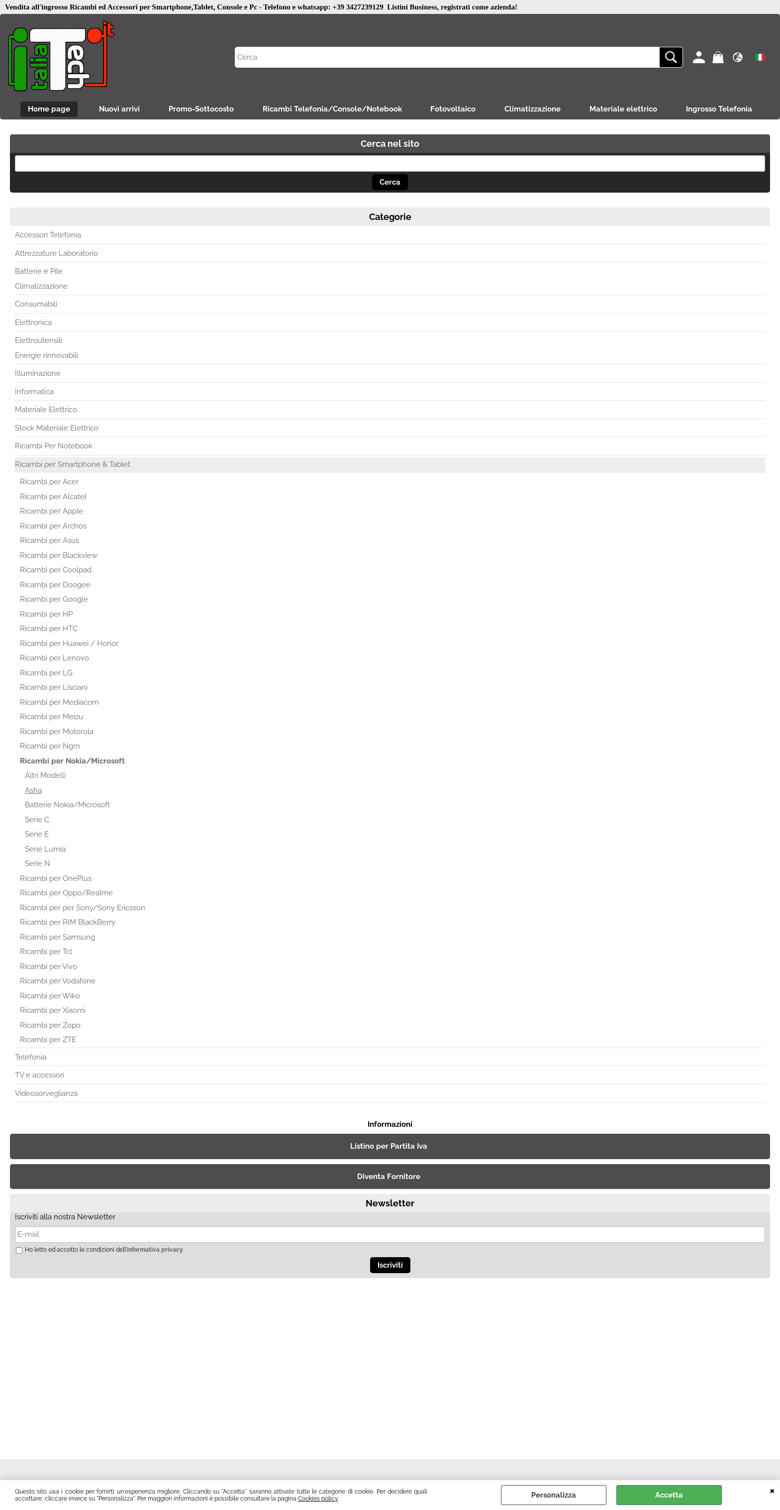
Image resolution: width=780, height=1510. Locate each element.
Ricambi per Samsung (57, 937)
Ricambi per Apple (51, 512)
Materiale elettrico (626, 109)
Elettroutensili (38, 341)
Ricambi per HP (46, 614)
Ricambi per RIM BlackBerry (67, 923)
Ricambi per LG (46, 673)
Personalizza (553, 1495)
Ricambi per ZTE (48, 1040)
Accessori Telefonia (48, 235)
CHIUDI (772, 1490)
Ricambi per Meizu (51, 717)
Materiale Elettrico (46, 410)
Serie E (37, 835)
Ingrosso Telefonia (723, 109)
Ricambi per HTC (49, 629)
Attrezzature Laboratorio (56, 253)
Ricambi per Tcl (46, 952)
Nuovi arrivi (117, 109)
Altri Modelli (45, 776)
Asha (33, 790)
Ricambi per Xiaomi (53, 1011)
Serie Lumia (45, 849)
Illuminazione (38, 374)
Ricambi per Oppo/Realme (66, 893)
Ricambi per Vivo (48, 967)
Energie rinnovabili (46, 355)
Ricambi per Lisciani (54, 688)
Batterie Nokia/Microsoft (67, 805)
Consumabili (36, 305)
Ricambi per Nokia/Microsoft (72, 761)
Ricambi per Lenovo (54, 658)
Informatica (34, 392)
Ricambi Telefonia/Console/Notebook (331, 109)
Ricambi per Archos (53, 526)
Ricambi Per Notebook (54, 446)
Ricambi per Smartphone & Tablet (72, 464)
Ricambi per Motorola (57, 732)
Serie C (37, 820)
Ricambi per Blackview (59, 555)
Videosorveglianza (46, 1093)
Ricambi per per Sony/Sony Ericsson (82, 908)
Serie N (37, 864)
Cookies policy (318, 1498)
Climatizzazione (534, 109)
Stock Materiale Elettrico (56, 428)
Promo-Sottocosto (199, 109)
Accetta (669, 1495)
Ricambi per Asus (49, 541)
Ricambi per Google (54, 600)
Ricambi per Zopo (50, 1025)
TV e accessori (39, 1076)
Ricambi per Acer (49, 482)
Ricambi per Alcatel (53, 497)
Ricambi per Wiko (50, 996)
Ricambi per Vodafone (58, 981)
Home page (45, 109)
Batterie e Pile (39, 272)
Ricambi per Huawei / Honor (69, 644)
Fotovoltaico (454, 109)
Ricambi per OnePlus (56, 878)
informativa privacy (155, 1250)
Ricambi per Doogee (55, 585)
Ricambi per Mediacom (59, 702)
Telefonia (30, 1057)
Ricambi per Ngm (50, 747)
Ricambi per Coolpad (56, 570)
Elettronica (33, 323)
